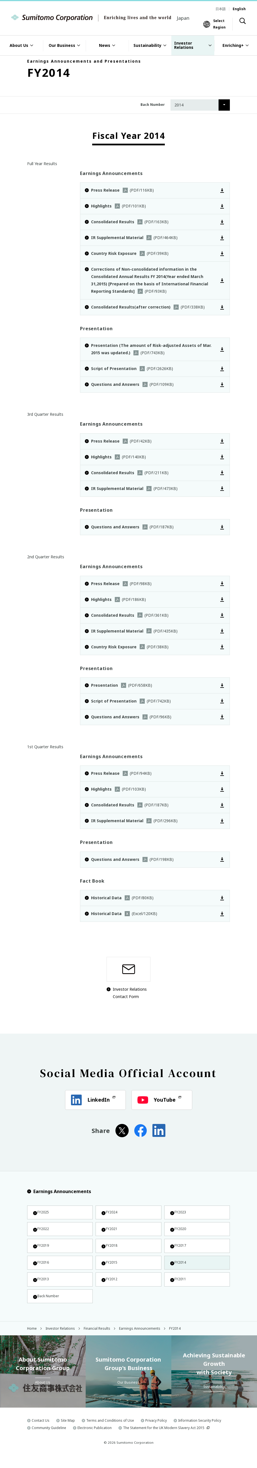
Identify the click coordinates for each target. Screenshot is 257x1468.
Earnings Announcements (59, 1191)
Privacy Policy (156, 1432)
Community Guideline (49, 1440)
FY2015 (111, 1269)
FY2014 (180, 1269)
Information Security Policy (199, 1432)
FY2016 (43, 1269)
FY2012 (111, 1288)
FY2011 (180, 1288)
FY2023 (180, 1213)
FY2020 (180, 1231)
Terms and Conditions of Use (110, 1432)
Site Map (68, 1432)
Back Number (48, 1307)
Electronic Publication (94, 1440)
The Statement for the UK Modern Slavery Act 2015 (163, 1440)
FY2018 (111, 1250)
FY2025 (43, 1213)
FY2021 (111, 1231)
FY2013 (43, 1288)
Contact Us (40, 1432)
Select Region (219, 23)
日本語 (220, 8)
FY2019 (43, 1250)
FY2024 (111, 1213)
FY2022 (43, 1231)
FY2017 (180, 1250)
